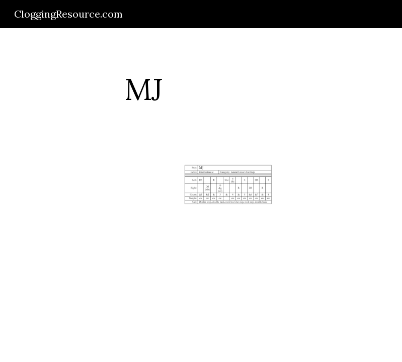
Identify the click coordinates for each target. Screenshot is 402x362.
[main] (144, 89)
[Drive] (83, 198)
